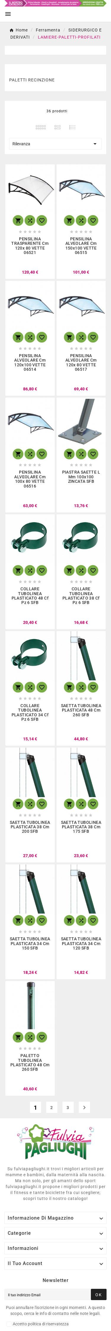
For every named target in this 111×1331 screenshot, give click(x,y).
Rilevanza (55, 143)
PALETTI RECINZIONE (32, 80)
